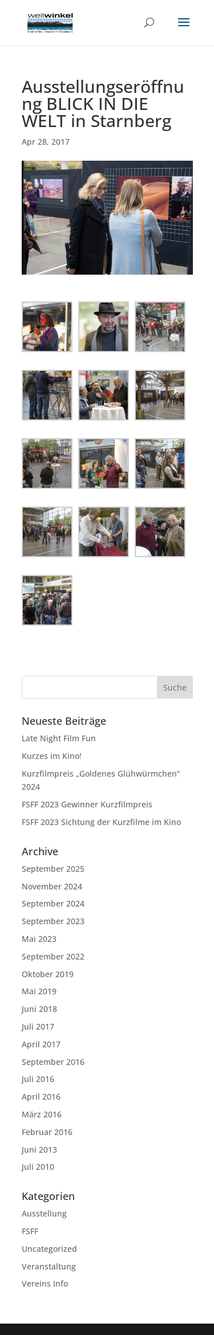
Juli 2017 (38, 1026)
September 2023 (53, 921)
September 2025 (53, 868)
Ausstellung (44, 1213)
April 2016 (41, 1096)
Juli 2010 (38, 1166)
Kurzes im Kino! (52, 755)
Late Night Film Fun (59, 738)
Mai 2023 (39, 938)
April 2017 (41, 1044)
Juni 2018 (39, 1008)
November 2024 (52, 886)
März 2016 (42, 1114)
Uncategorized (49, 1248)
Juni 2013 (39, 1149)
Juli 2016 (38, 1078)
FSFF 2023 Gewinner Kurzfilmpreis (87, 804)
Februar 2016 (47, 1131)
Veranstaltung (49, 1266)
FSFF (30, 1231)
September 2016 (53, 1061)
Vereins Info (45, 1283)
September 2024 (53, 903)
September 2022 (53, 956)
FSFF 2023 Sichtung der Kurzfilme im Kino (101, 821)
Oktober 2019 (48, 974)
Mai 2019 (39, 991)
